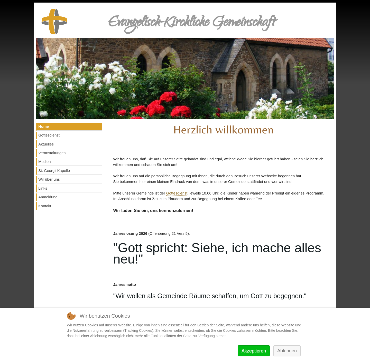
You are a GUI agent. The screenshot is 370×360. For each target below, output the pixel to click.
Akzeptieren (254, 350)
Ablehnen (287, 350)
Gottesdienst (177, 193)
